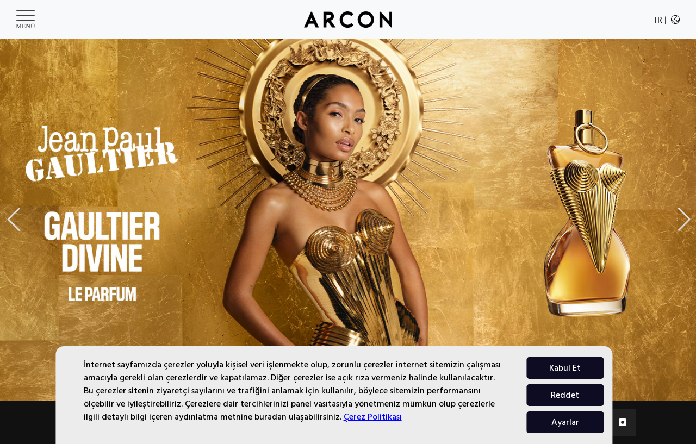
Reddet (565, 395)
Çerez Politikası (373, 417)
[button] (683, 220)
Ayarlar (565, 422)
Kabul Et (565, 368)
